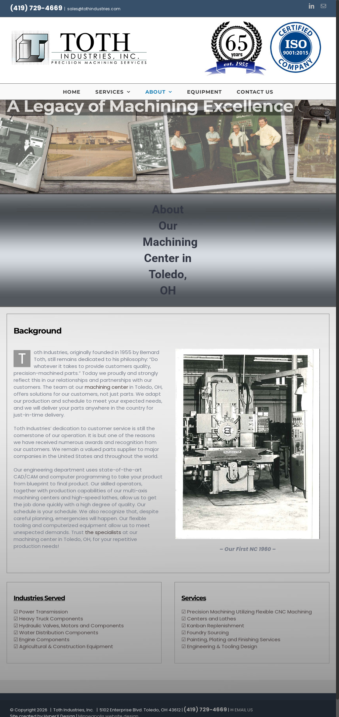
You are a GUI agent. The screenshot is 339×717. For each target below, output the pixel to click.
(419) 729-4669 (36, 8)
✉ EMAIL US (241, 710)
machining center (106, 386)
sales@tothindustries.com (94, 9)
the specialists (103, 532)
